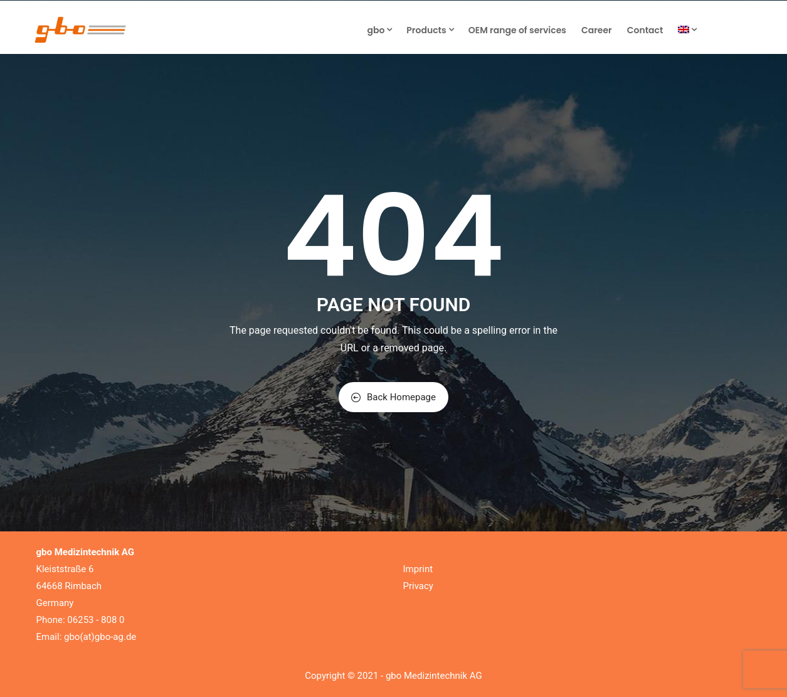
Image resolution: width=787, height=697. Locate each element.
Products (429, 30)
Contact (645, 30)
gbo (379, 30)
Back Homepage (393, 397)
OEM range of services (517, 30)
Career (596, 30)
